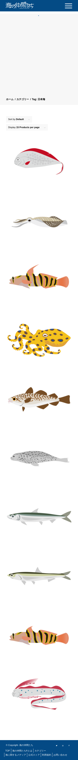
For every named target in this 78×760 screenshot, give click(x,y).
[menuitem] (66, 5)
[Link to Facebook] (69, 745)
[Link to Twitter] (56, 745)
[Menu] (66, 5)
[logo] (26, 5)
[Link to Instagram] (63, 745)
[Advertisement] (39, 57)
